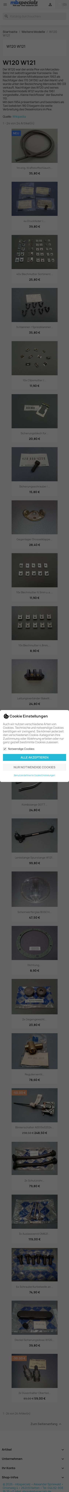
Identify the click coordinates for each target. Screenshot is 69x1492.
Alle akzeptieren (35, 757)
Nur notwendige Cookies (34, 767)
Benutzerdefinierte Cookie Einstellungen (34, 775)
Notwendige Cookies (18, 749)
